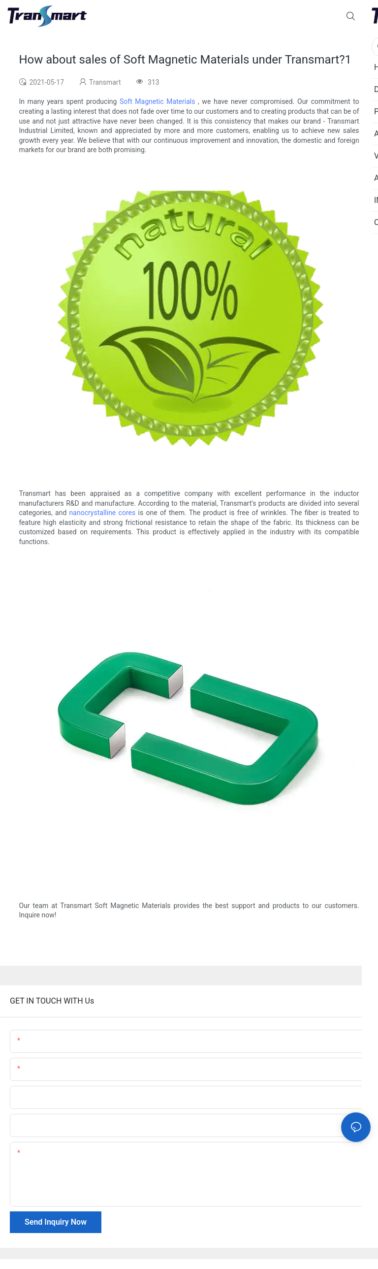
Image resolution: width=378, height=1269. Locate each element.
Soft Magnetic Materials (157, 101)
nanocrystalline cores (102, 513)
